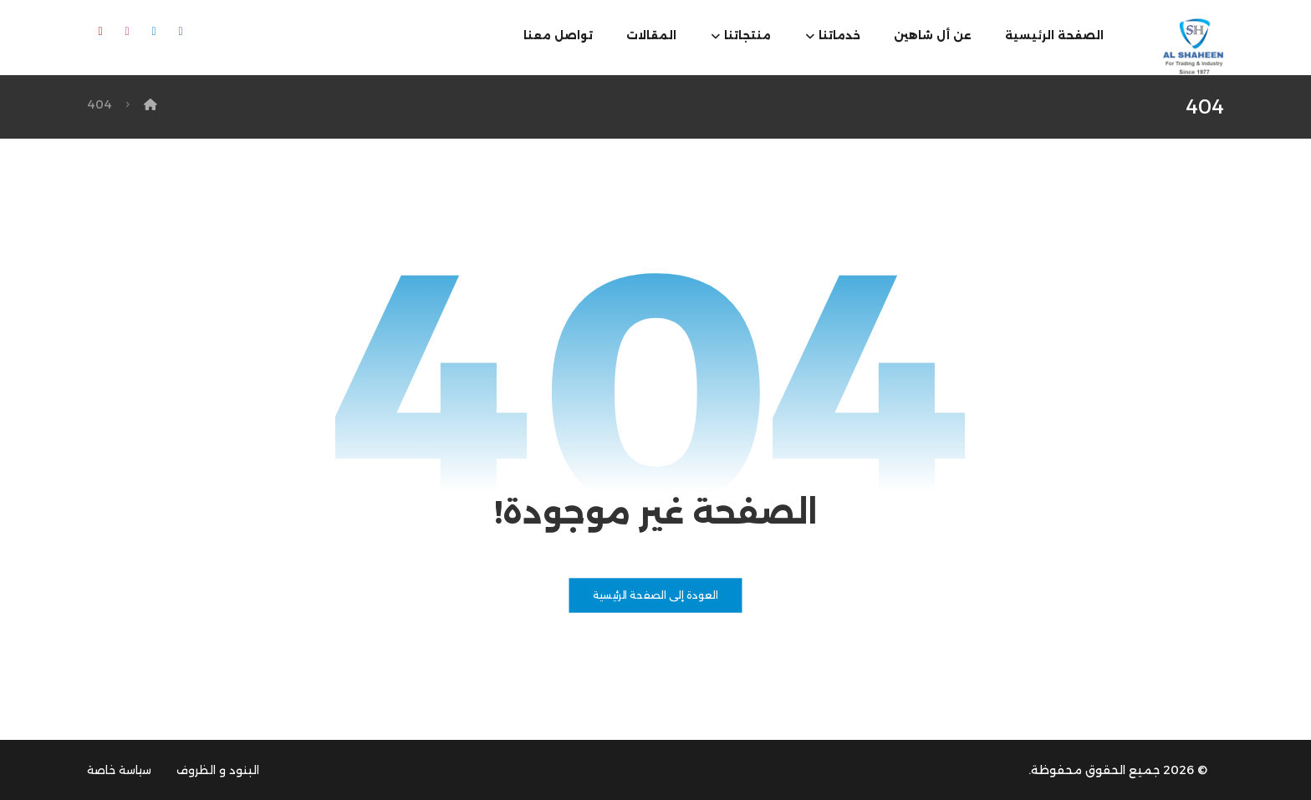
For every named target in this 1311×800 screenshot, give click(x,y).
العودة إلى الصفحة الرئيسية (655, 595)
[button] (180, 31)
